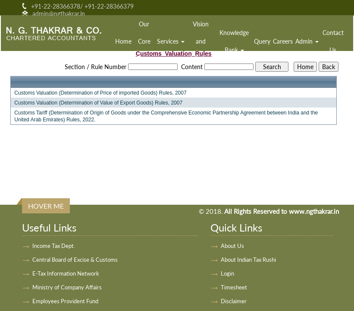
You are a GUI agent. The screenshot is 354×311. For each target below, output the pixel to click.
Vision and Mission (201, 41)
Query (262, 41)
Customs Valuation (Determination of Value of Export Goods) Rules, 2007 (98, 103)
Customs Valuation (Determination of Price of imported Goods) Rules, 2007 (100, 93)
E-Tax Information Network (65, 269)
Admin (307, 41)
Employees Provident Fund (65, 296)
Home (123, 41)
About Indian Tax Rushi (248, 255)
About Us (232, 241)
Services (171, 41)
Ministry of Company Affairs (67, 282)
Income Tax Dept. (53, 241)
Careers (283, 41)
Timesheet (234, 282)
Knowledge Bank (234, 41)
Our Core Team (144, 41)
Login (227, 269)
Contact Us (333, 41)
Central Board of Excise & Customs (75, 255)
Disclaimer (234, 296)
